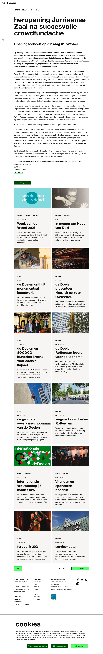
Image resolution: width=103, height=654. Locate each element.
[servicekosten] (70, 565)
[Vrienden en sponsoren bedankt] (70, 500)
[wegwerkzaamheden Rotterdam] (70, 438)
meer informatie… (30, 639)
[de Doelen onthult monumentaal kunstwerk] (32, 303)
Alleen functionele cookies (33, 646)
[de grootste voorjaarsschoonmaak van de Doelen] (32, 438)
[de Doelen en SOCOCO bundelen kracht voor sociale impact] (32, 367)
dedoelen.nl (18, 217)
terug (23, 227)
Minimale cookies (57, 646)
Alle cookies (78, 646)
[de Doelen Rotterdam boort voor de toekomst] (70, 367)
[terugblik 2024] (32, 565)
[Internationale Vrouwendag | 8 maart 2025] (32, 500)
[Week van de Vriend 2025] (32, 242)
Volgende (79, 613)
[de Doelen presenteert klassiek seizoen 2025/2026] (70, 303)
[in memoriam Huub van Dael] (70, 242)
